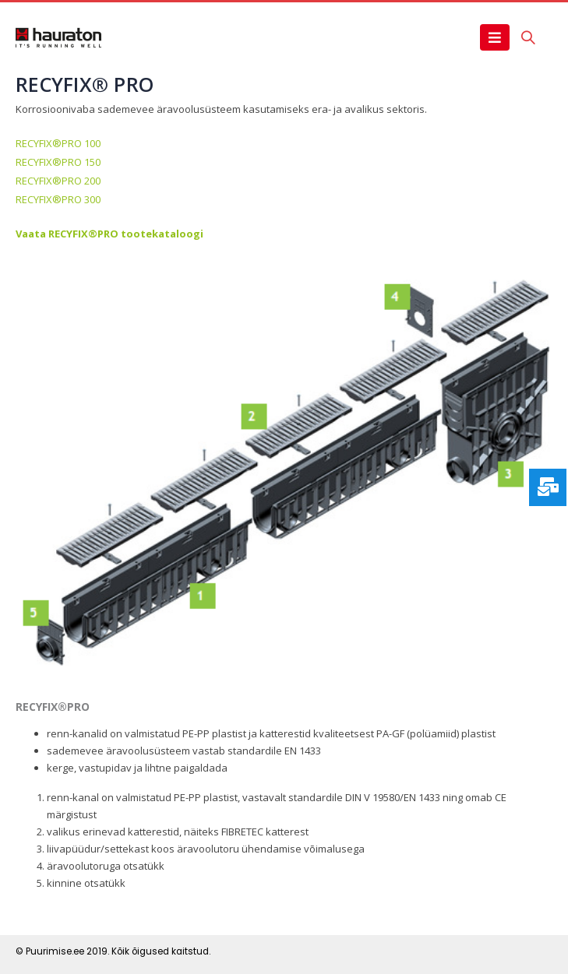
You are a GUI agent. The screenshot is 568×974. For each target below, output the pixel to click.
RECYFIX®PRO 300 (58, 199)
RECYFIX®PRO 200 (58, 181)
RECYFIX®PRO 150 (58, 162)
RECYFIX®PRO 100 (58, 143)
